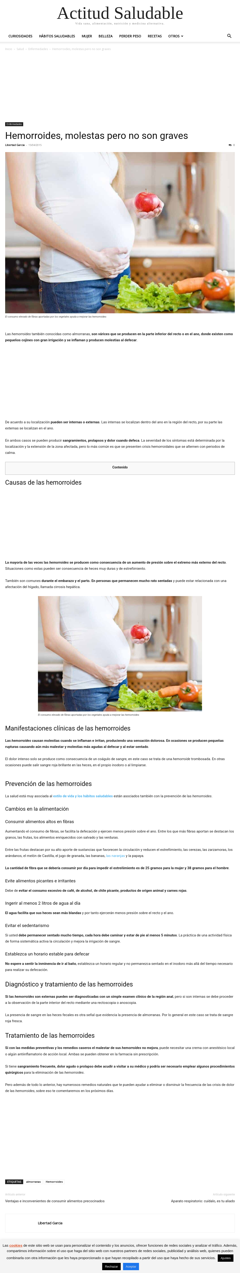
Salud (20, 49)
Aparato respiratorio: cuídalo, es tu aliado (203, 1201)
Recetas (155, 36)
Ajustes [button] (226, 1258)
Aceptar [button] (131, 1266)
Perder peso (130, 36)
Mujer (87, 36)
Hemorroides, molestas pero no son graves (96, 135)
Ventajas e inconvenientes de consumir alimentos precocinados (55, 1201)
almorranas (33, 1181)
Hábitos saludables (57, 36)
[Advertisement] (120, 87)
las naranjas (115, 856)
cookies (15, 1245)
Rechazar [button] (111, 1266)
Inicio (8, 49)
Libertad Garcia (15, 145)
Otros (174, 36)
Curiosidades (20, 36)
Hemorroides (54, 1181)
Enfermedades (38, 49)
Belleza (105, 36)
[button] (229, 36)
